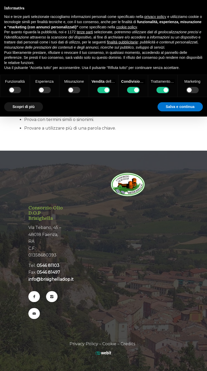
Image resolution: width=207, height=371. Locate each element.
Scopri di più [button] (23, 107)
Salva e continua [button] (180, 107)
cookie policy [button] (126, 27)
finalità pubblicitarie (122, 42)
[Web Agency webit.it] (103, 350)
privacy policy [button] (155, 17)
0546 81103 (48, 265)
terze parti (85, 32)
